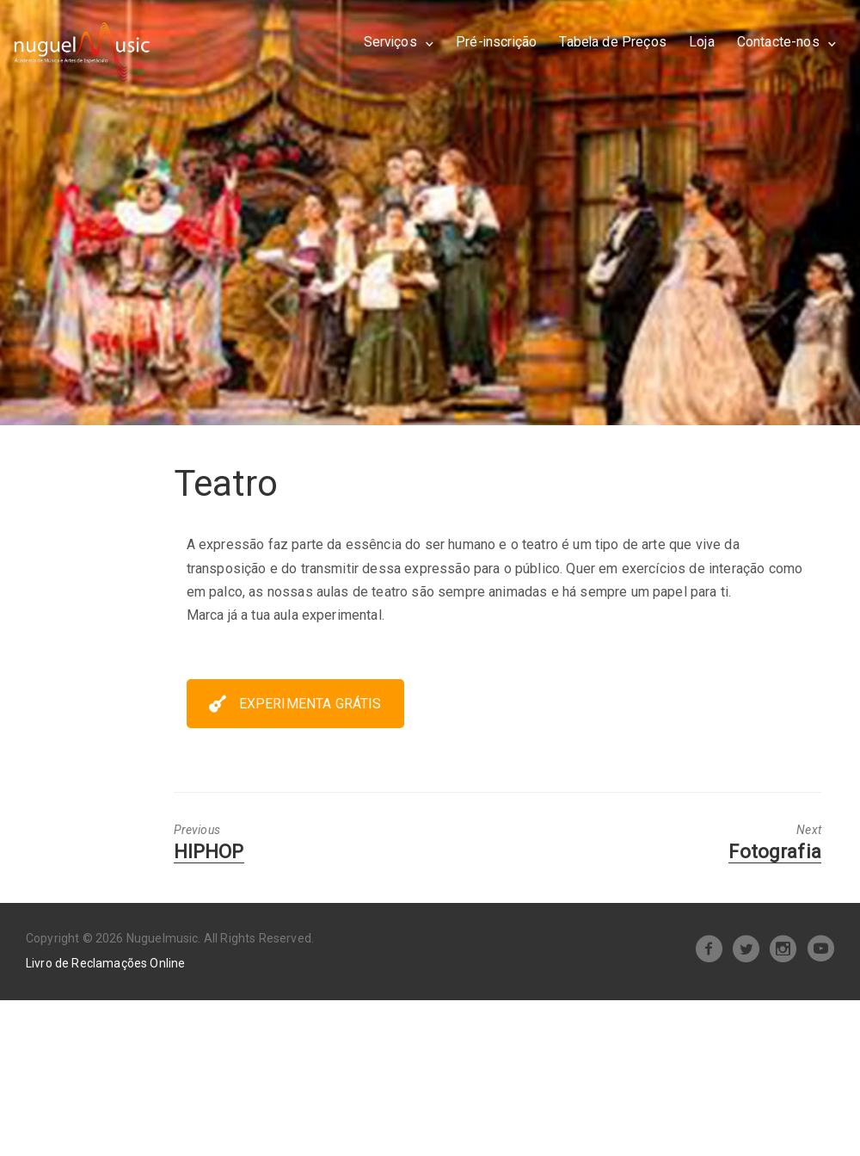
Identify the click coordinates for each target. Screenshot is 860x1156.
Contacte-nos (778, 42)
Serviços (390, 42)
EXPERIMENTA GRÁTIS (295, 703)
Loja (702, 42)
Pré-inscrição (496, 42)
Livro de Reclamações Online (105, 963)
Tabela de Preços (612, 42)
